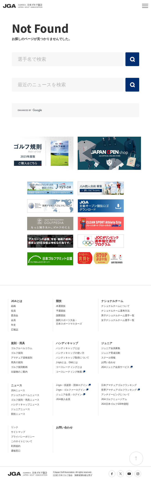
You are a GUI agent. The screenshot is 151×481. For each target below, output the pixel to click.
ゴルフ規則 (17, 353)
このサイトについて (21, 441)
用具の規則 (17, 362)
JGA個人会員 (63, 399)
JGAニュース (18, 390)
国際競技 (60, 315)
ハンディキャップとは (68, 348)
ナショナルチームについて (115, 306)
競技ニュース (18, 414)
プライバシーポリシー (23, 436)
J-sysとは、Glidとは (66, 362)
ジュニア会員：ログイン (69, 394)
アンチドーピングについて (115, 394)
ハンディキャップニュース (25, 404)
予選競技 (60, 310)
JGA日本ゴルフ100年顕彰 (115, 404)
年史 (13, 325)
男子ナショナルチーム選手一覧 (117, 315)
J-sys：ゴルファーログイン (70, 389)
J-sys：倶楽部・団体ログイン (71, 385)
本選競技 (60, 306)
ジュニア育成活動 (110, 353)
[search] (71, 110)
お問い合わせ (108, 362)
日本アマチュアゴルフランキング (119, 385)
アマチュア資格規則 (21, 357)
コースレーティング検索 (69, 371)
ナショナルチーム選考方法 (115, 310)
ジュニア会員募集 (110, 348)
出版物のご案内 (19, 371)
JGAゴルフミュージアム (114, 399)
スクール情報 (108, 357)
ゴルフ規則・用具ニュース (25, 399)
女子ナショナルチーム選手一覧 (117, 320)
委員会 (14, 315)
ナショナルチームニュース (25, 395)
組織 (13, 306)
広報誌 (14, 329)
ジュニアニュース (20, 409)
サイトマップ (18, 432)
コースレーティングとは (69, 367)
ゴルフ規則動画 (19, 367)
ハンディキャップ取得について (72, 357)
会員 (13, 320)
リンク (14, 427)
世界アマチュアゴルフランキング (119, 389)
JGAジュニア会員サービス (115, 367)
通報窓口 (15, 450)
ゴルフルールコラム (21, 348)
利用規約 (15, 446)
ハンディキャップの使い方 (70, 353)
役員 (13, 310)
